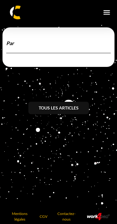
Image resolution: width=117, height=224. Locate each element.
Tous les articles (59, 107)
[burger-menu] (106, 12)
